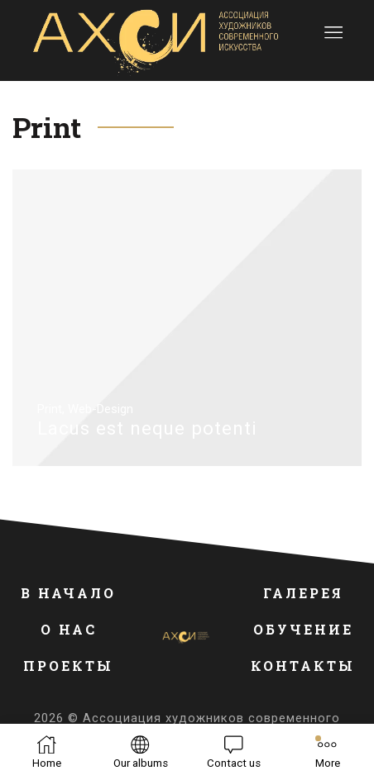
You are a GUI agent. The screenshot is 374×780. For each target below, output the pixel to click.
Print (49, 409)
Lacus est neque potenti (147, 428)
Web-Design (100, 409)
